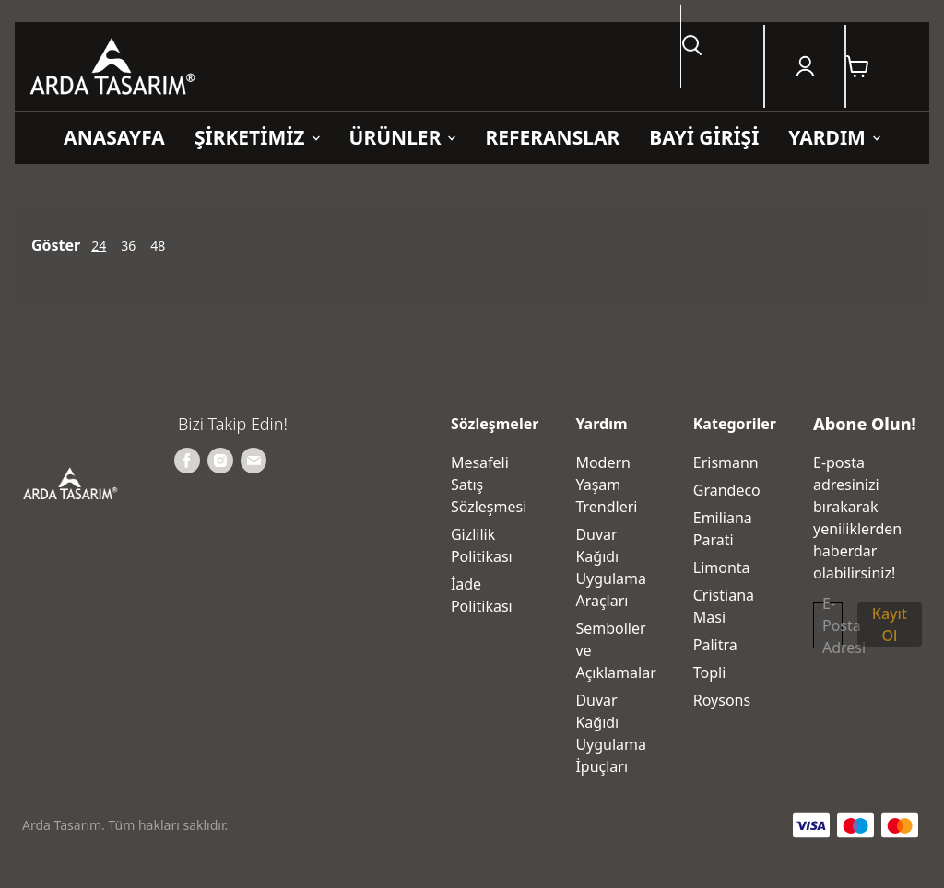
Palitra (715, 645)
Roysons (721, 700)
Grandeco (727, 490)
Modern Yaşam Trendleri (606, 484)
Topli (709, 672)
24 (98, 245)
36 (128, 245)
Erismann (726, 462)
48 (157, 245)
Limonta (721, 567)
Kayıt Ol (889, 624)
